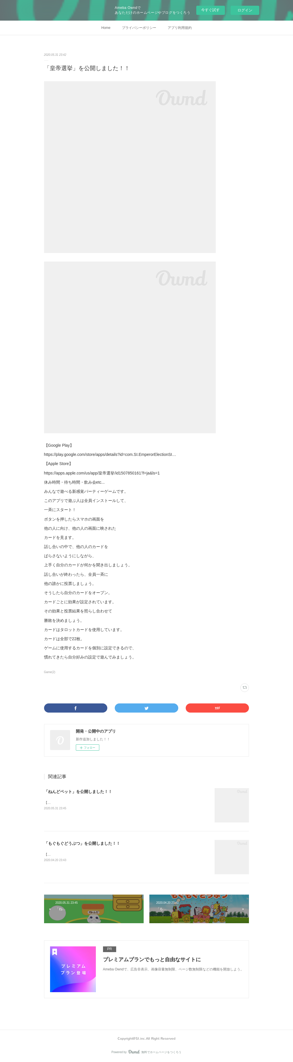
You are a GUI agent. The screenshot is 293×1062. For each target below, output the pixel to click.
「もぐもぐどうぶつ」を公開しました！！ (82, 843)
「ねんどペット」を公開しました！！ (78, 791)
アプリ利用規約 (180, 28)
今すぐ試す (210, 10)
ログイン (244, 10)
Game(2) (49, 672)
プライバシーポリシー (139, 28)
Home (105, 28)
